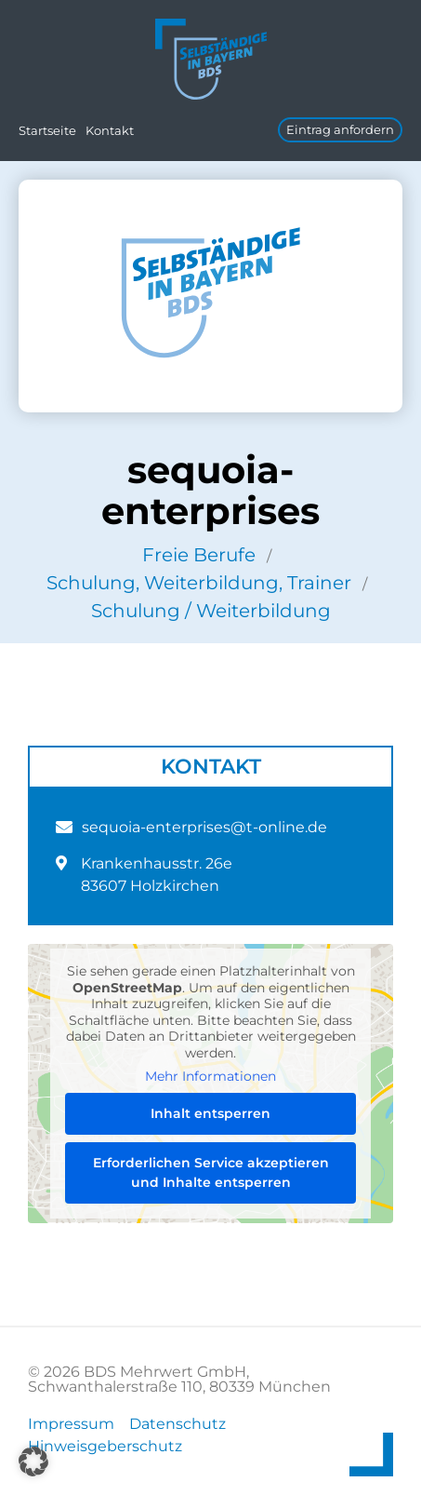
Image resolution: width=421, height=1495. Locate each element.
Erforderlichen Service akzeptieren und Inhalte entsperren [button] (211, 1172)
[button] (33, 1461)
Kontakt (110, 130)
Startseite (47, 130)
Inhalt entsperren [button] (210, 1113)
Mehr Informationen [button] (210, 1076)
